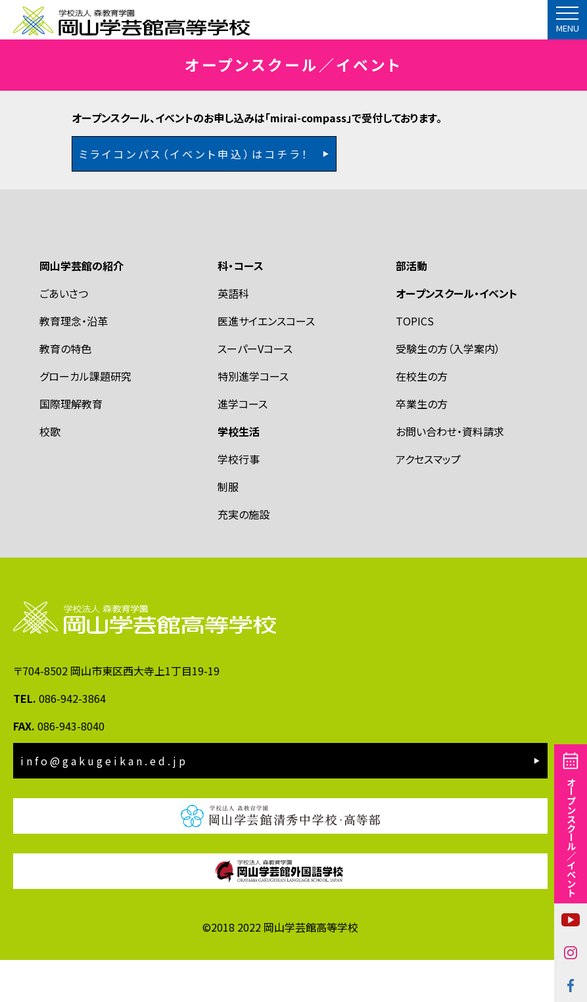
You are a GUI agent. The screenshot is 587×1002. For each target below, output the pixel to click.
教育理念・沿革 (73, 362)
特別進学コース (253, 417)
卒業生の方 (422, 445)
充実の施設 (244, 555)
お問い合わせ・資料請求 (450, 473)
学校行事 (239, 500)
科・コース (241, 307)
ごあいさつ (63, 335)
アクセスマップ (428, 500)
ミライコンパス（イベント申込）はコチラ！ (194, 195)
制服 (228, 528)
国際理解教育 (71, 445)
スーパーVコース (255, 390)
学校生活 (239, 473)
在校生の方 (422, 417)
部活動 (411, 307)
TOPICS (415, 362)
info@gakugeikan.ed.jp (104, 803)
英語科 (233, 335)
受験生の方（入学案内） (448, 390)
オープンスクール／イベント (571, 837)
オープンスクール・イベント (456, 335)
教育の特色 (65, 390)
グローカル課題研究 (85, 417)
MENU (567, 28)
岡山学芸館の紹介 (81, 307)
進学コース (243, 445)
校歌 (49, 473)
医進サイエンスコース (266, 362)
